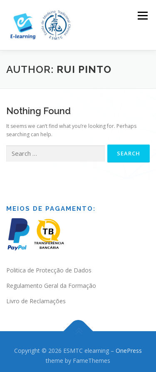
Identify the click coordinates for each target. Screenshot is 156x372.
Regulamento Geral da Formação (51, 280)
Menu (142, 15)
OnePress (129, 345)
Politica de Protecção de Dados (49, 265)
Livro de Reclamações (36, 296)
